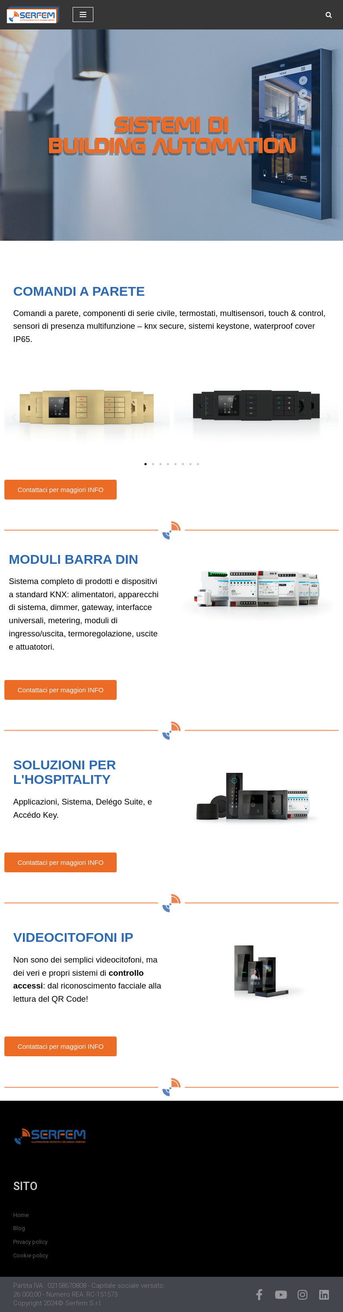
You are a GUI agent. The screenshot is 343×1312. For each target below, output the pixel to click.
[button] (14, 417)
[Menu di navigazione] (83, 14)
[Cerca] (328, 14)
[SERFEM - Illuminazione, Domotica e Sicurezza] (33, 14)
